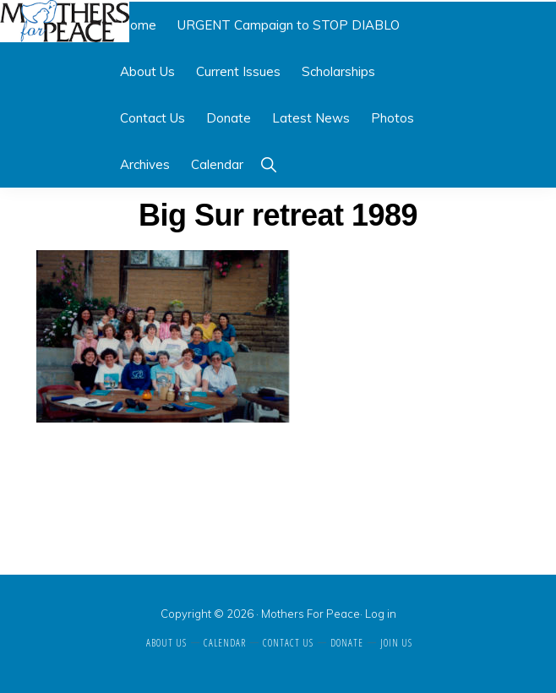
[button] (268, 164)
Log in (380, 613)
